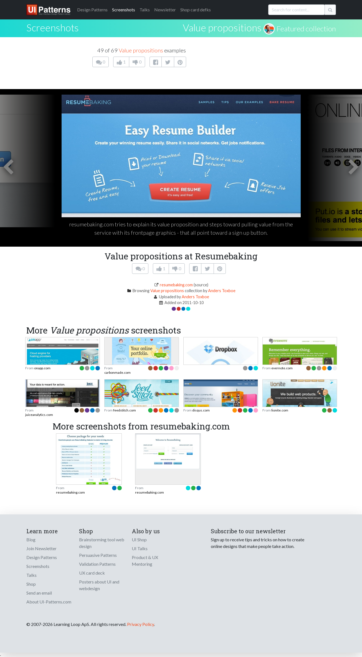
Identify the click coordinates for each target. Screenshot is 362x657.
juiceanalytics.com (39, 415)
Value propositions (222, 27)
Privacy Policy (140, 624)
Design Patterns (41, 557)
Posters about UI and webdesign (99, 585)
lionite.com (279, 410)
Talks (145, 9)
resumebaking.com (176, 284)
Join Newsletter (41, 548)
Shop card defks (195, 9)
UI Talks (140, 548)
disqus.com (201, 410)
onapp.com (42, 368)
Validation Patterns (97, 564)
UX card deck (92, 572)
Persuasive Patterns (98, 555)
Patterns (92, 9)
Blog (31, 539)
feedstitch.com (124, 410)
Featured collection (306, 28)
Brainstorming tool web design (101, 543)
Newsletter (165, 9)
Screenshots (123, 9)
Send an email (39, 592)
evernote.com (282, 368)
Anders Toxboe (222, 290)
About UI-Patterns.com (48, 601)
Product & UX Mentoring (145, 561)
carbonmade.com (117, 372)
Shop (31, 584)
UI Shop (139, 539)
